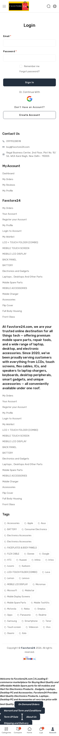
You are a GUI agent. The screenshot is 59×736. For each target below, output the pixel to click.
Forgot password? (29, 71)
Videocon (32, 627)
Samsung (10, 621)
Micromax (39, 584)
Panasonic (24, 615)
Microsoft (10, 590)
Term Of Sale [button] (11, 716)
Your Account (9, 213)
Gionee (29, 554)
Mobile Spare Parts (12, 282)
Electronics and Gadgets (15, 271)
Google (44, 554)
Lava (46, 572)
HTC (7, 560)
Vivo (47, 627)
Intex (49, 560)
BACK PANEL (9, 259)
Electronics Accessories (17, 535)
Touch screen (12, 627)
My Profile (7, 190)
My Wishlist (8, 236)
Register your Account (14, 219)
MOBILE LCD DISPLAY (14, 253)
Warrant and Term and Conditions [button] (22, 710)
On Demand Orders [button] (28, 704)
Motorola (10, 609)
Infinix (36, 560)
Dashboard (8, 173)
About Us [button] (31, 716)
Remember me (31, 66)
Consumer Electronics (34, 529)
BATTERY (7, 265)
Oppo (8, 615)
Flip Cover (7, 305)
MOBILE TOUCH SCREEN (15, 248)
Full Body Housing (12, 311)
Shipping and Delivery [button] (16, 723)
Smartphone (30, 621)
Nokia (25, 609)
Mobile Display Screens (17, 596)
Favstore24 (28, 648)
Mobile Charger (10, 294)
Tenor (46, 621)
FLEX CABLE (11, 554)
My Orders (7, 179)
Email (7, 36)
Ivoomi (9, 566)
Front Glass (8, 316)
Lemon (9, 578)
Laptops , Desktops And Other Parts (22, 276)
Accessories (8, 299)
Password (10, 51)
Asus (42, 523)
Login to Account (12, 231)
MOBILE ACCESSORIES (14, 288)
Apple (28, 523)
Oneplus (39, 609)
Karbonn (24, 566)
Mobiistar (28, 590)
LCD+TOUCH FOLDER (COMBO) (20, 572)
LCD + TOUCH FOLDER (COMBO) (20, 242)
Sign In (29, 82)
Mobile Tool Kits (40, 602)
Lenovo (24, 578)
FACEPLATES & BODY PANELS (20, 547)
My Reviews (8, 184)
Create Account (29, 115)
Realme (41, 615)
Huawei (21, 560)
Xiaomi (9, 633)
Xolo (22, 633)
